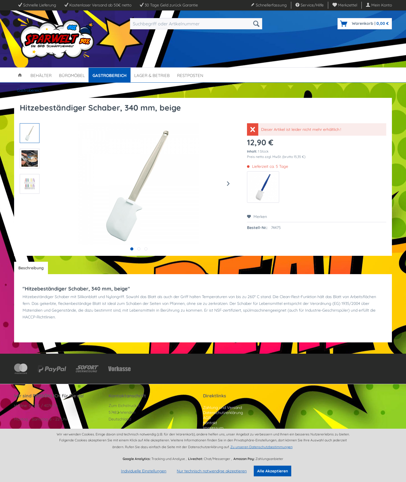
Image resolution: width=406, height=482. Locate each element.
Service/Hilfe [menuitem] (309, 5)
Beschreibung (31, 267)
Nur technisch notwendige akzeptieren (212, 471)
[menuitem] (345, 5)
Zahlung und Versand (222, 407)
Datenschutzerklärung (223, 412)
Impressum (213, 427)
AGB (207, 417)
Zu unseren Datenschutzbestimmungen (261, 447)
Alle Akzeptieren (272, 471)
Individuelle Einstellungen (143, 471)
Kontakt (210, 422)
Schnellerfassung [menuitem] (269, 5)
